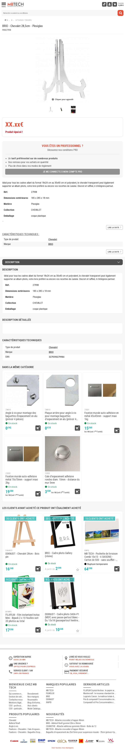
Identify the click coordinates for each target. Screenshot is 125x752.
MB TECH (50, 690)
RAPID (48, 702)
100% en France (21, 673)
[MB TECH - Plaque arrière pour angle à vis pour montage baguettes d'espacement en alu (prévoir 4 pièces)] (62, 390)
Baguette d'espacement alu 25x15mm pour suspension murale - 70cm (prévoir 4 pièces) (81, 732)
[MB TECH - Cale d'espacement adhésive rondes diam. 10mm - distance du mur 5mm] (62, 453)
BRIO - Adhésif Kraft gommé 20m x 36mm (63, 723)
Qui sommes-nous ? (16, 694)
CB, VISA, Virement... (79, 673)
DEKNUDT (50, 699)
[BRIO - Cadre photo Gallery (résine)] (62, 531)
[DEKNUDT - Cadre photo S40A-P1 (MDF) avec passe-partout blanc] (62, 592)
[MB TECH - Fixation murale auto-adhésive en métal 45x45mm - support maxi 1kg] (101, 390)
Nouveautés (33, 699)
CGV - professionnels (16, 705)
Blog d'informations (35, 702)
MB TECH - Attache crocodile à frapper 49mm (65, 720)
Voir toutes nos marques (63, 747)
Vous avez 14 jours (79, 666)
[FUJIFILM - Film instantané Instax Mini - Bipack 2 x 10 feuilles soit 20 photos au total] (23, 592)
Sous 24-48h (19, 660)
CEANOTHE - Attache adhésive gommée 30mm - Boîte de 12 (71, 726)
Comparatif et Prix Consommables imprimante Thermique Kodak (99, 702)
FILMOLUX (50, 693)
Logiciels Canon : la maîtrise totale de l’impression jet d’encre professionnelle (99, 696)
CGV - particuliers (16, 708)
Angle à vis (13, 726)
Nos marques (33, 696)
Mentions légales (16, 702)
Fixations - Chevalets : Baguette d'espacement (25, 732)
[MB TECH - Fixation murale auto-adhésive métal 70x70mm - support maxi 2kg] (23, 453)
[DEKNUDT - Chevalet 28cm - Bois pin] (23, 531)
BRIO (50, 244)
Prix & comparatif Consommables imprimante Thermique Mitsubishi (99, 699)
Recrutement (33, 694)
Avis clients (32, 705)
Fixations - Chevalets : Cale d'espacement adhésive (25, 729)
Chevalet (52, 239)
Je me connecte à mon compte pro (62, 171)
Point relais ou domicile (81, 660)
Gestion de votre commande (16, 696)
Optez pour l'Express (24, 666)
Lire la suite (114, 227)
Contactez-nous (16, 699)
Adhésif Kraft (14, 723)
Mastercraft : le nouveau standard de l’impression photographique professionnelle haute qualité (99, 693)
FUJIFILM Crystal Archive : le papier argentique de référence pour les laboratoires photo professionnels (99, 690)
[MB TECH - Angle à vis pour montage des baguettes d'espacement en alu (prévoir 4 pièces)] (23, 390)
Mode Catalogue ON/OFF (35, 708)
